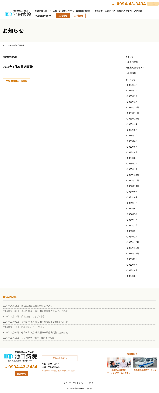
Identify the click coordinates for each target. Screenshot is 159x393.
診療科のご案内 (124, 11)
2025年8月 (132, 130)
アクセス (138, 11)
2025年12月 (133, 107)
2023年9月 (132, 259)
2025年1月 (132, 169)
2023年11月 (133, 248)
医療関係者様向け (136, 67)
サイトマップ (69, 383)
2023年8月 (132, 265)
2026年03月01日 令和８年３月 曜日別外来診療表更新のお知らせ (35, 322)
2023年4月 (132, 270)
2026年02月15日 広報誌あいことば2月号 (23, 327)
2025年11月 (133, 113)
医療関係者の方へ (84, 11)
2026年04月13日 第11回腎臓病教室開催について (27, 306)
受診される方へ (42, 11)
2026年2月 (132, 96)
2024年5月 (132, 214)
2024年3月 (132, 225)
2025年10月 (133, 119)
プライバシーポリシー (86, 383)
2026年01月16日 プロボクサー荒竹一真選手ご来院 (28, 338)
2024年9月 (132, 192)
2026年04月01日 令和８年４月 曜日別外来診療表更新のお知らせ (35, 311)
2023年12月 (133, 242)
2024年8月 (132, 197)
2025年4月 (132, 152)
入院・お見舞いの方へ (63, 11)
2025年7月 (132, 135)
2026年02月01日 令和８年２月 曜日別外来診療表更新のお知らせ (35, 332)
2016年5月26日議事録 (16, 81)
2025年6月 (132, 141)
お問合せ (78, 16)
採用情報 (63, 16)
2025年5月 (132, 147)
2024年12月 (133, 175)
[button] (153, 4)
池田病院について (43, 16)
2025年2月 (132, 164)
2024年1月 (132, 237)
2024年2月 (132, 231)
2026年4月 (132, 85)
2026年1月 (132, 102)
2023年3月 (132, 276)
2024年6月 (132, 208)
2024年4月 (132, 220)
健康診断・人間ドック (104, 11)
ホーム (5, 45)
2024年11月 (133, 180)
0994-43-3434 (131, 3)
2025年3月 (132, 158)
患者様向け (132, 62)
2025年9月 (132, 124)
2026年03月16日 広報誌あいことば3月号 (23, 316)
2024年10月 (133, 186)
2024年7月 (132, 203)
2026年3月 (132, 90)
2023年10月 (133, 253)
